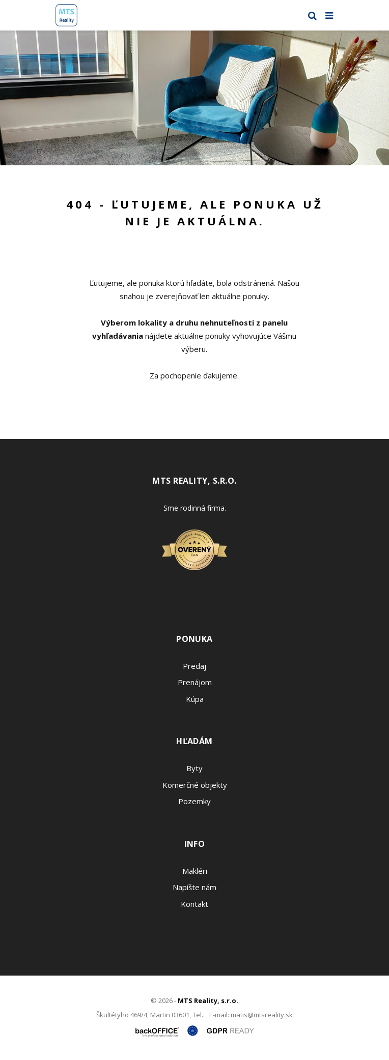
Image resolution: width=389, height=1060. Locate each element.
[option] (194, 98)
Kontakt (194, 904)
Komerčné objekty (194, 785)
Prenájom (195, 682)
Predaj (194, 666)
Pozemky (194, 801)
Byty (194, 768)
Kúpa (195, 699)
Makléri (194, 871)
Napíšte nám (194, 887)
